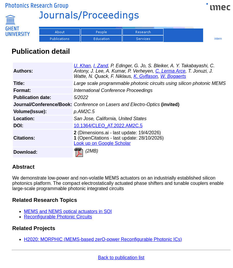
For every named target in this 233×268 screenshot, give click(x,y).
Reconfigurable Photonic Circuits (58, 216)
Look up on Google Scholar (102, 143)
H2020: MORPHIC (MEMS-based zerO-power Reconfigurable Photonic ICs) (103, 239)
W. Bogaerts (173, 76)
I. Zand (100, 65)
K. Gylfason (146, 76)
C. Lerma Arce (170, 70)
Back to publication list (121, 257)
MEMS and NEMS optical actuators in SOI (68, 211)
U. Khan (82, 65)
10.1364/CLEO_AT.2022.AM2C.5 (108, 125)
